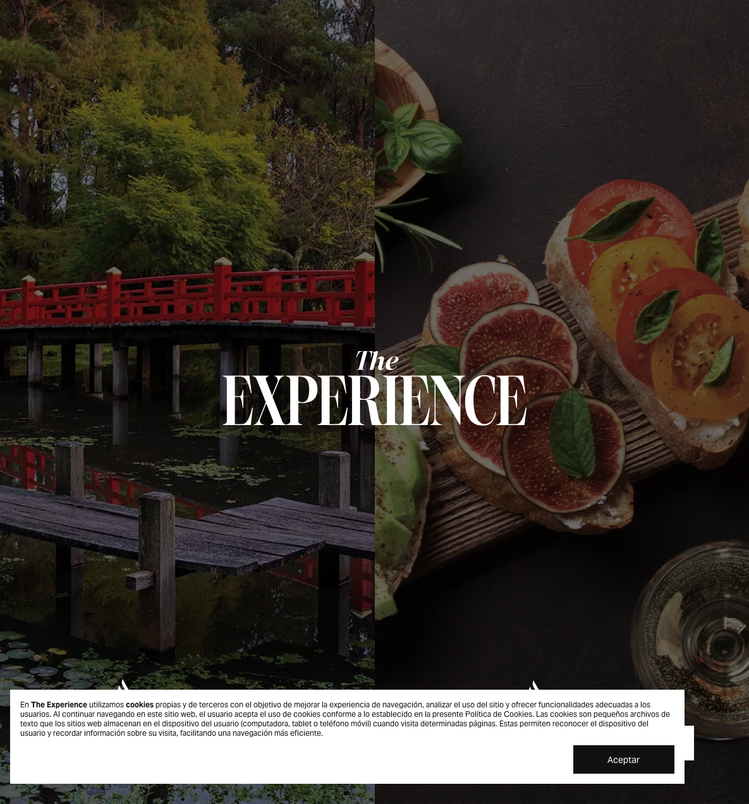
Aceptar (623, 759)
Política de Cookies (498, 714)
